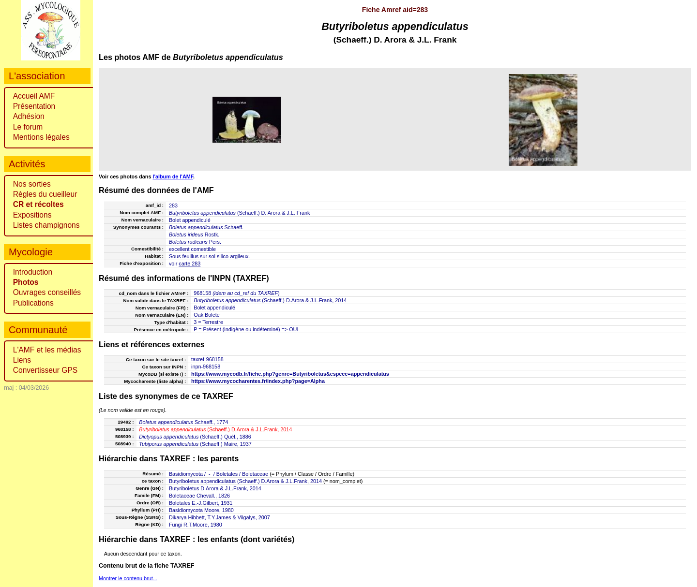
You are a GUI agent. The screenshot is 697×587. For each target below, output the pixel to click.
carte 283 (189, 263)
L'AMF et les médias (47, 350)
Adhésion (29, 116)
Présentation (34, 106)
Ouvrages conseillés (47, 292)
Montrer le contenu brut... (128, 578)
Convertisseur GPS (45, 370)
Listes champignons (46, 225)
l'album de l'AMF (172, 176)
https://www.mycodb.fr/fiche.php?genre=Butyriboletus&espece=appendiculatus (290, 374)
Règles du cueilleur (45, 194)
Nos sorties (32, 184)
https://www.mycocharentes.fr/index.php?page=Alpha (258, 381)
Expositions (32, 215)
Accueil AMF (34, 96)
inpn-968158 (205, 366)
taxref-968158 (207, 359)
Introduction (33, 272)
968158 (202, 293)
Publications (33, 303)
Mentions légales (41, 137)
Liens (22, 360)
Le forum (28, 127)
